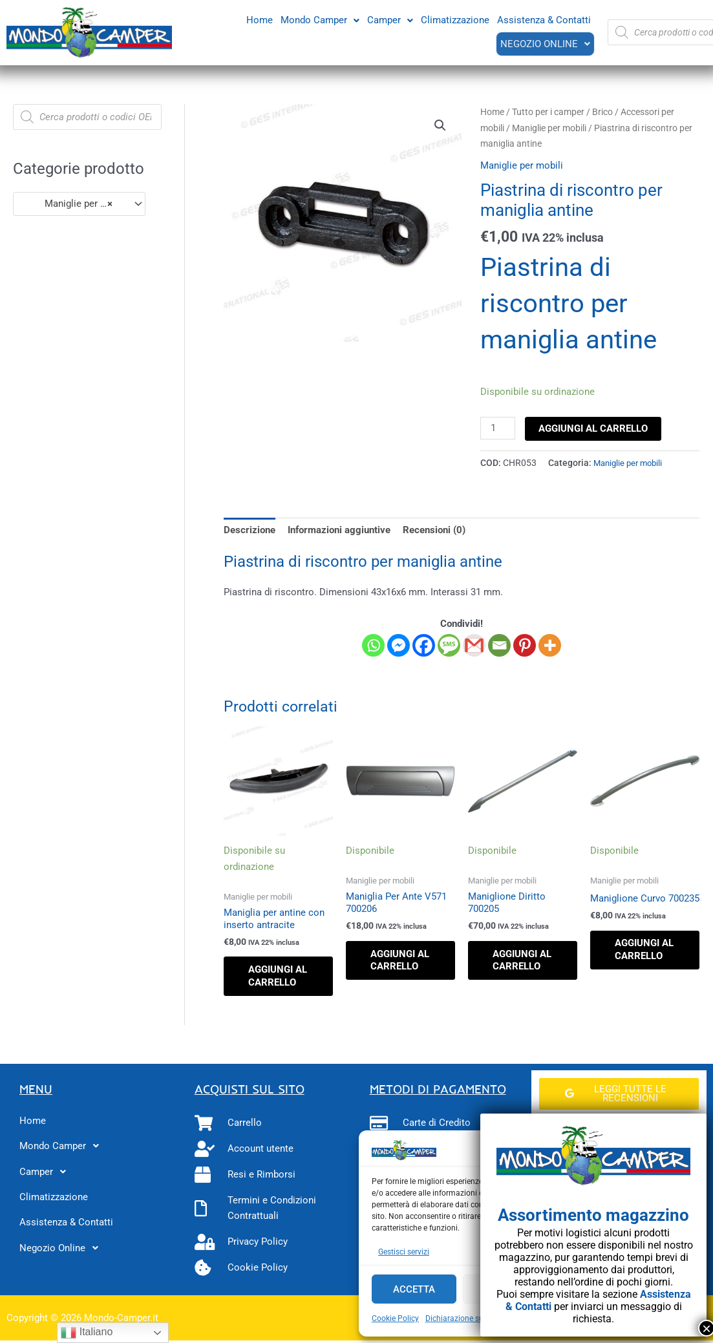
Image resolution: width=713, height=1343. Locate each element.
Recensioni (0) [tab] (434, 529)
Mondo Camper (320, 19)
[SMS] (449, 644)
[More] (549, 644)
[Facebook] (423, 644)
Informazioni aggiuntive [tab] (339, 529)
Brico (602, 112)
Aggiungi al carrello (593, 428)
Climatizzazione (455, 19)
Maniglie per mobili (549, 128)
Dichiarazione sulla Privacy (472, 1318)
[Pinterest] (524, 644)
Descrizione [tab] (249, 529)
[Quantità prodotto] (497, 428)
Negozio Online (545, 43)
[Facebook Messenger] (398, 644)
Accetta (414, 1289)
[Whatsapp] (373, 644)
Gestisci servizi (403, 1251)
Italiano (86, 1332)
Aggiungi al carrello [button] (274, 982)
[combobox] (79, 204)
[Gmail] (474, 644)
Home (259, 19)
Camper (390, 19)
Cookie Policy (395, 1318)
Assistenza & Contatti (544, 19)
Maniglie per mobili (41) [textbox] (73, 203)
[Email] (499, 644)
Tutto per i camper (548, 112)
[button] (320, 19)
